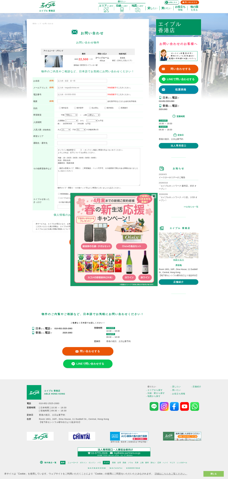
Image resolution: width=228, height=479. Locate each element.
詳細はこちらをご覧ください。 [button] (171, 473)
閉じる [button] (214, 474)
